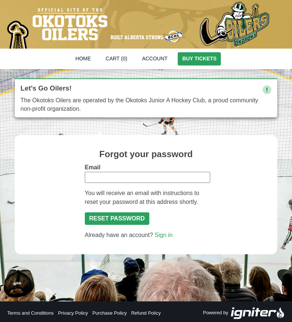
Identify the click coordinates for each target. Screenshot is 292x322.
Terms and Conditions (30, 313)
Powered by (244, 313)
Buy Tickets (199, 58)
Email (93, 167)
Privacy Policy (73, 313)
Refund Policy (146, 313)
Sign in (163, 235)
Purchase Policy (109, 313)
